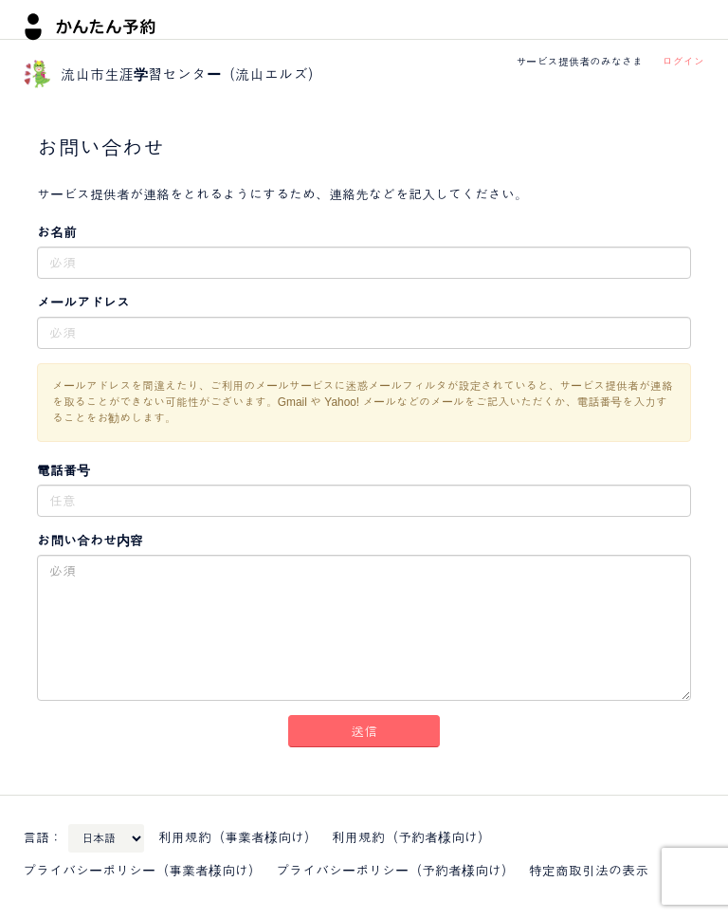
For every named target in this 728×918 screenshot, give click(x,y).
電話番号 (63, 470)
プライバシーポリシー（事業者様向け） (142, 870)
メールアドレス (83, 302)
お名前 (57, 232)
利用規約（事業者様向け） (238, 837)
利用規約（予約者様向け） (411, 837)
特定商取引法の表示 (588, 870)
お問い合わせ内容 (90, 540)
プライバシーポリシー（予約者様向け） (395, 870)
